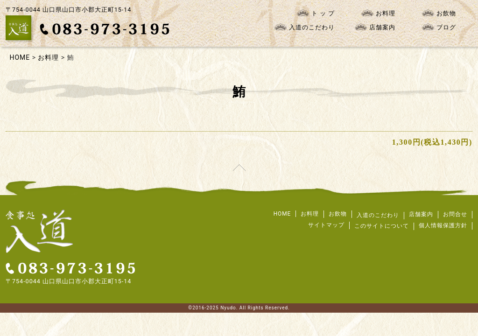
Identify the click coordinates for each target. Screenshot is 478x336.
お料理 (378, 13)
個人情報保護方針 (443, 225)
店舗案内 (375, 27)
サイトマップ (326, 225)
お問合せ (455, 214)
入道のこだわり (304, 27)
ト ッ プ (316, 13)
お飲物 (439, 13)
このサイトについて (381, 226)
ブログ (439, 27)
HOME (282, 213)
